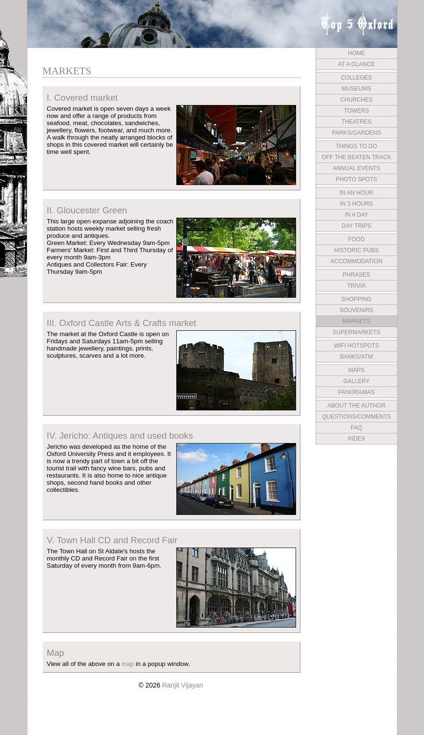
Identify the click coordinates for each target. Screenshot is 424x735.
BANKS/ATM (356, 356)
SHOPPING (356, 299)
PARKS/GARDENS (356, 132)
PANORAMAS (356, 392)
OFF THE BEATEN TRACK (356, 157)
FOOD (356, 239)
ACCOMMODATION (356, 261)
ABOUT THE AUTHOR (356, 405)
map (128, 663)
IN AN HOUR (356, 192)
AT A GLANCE (356, 64)
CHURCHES (356, 99)
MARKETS (356, 321)
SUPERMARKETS (356, 332)
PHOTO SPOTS (356, 179)
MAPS (356, 370)
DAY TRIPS (356, 225)
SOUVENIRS (357, 310)
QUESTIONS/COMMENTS (356, 416)
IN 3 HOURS (356, 203)
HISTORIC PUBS (356, 250)
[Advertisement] (356, 519)
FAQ (356, 427)
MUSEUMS (356, 88)
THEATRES (356, 121)
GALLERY (356, 381)
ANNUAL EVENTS (356, 168)
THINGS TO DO (356, 146)
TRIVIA (356, 285)
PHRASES (356, 274)
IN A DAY (356, 214)
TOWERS (356, 110)
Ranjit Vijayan (182, 685)
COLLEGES (356, 77)
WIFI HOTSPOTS (356, 345)
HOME (356, 53)
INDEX (357, 438)
